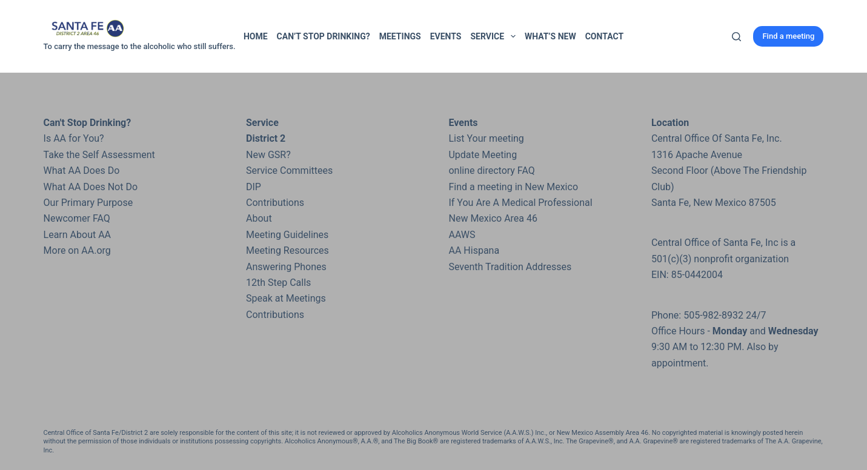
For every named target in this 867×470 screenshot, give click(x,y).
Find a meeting (788, 36)
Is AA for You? (74, 138)
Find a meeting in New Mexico (513, 187)
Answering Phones (286, 267)
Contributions (275, 202)
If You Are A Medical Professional (520, 202)
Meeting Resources (287, 250)
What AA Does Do (82, 170)
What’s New (550, 36)
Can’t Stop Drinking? (323, 36)
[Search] (736, 36)
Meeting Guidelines (287, 234)
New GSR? (268, 155)
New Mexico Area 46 (492, 218)
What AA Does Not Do (91, 187)
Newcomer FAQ (77, 218)
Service (495, 36)
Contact (604, 36)
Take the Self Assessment (99, 155)
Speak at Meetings (286, 298)
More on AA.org (77, 250)
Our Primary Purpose (88, 202)
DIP (253, 187)
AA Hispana (473, 250)
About (259, 218)
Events (446, 36)
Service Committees (289, 170)
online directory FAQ (491, 170)
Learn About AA (77, 234)
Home (256, 36)
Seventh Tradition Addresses (509, 267)
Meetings (400, 36)
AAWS (461, 234)
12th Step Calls (278, 282)
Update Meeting (482, 155)
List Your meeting (485, 138)
